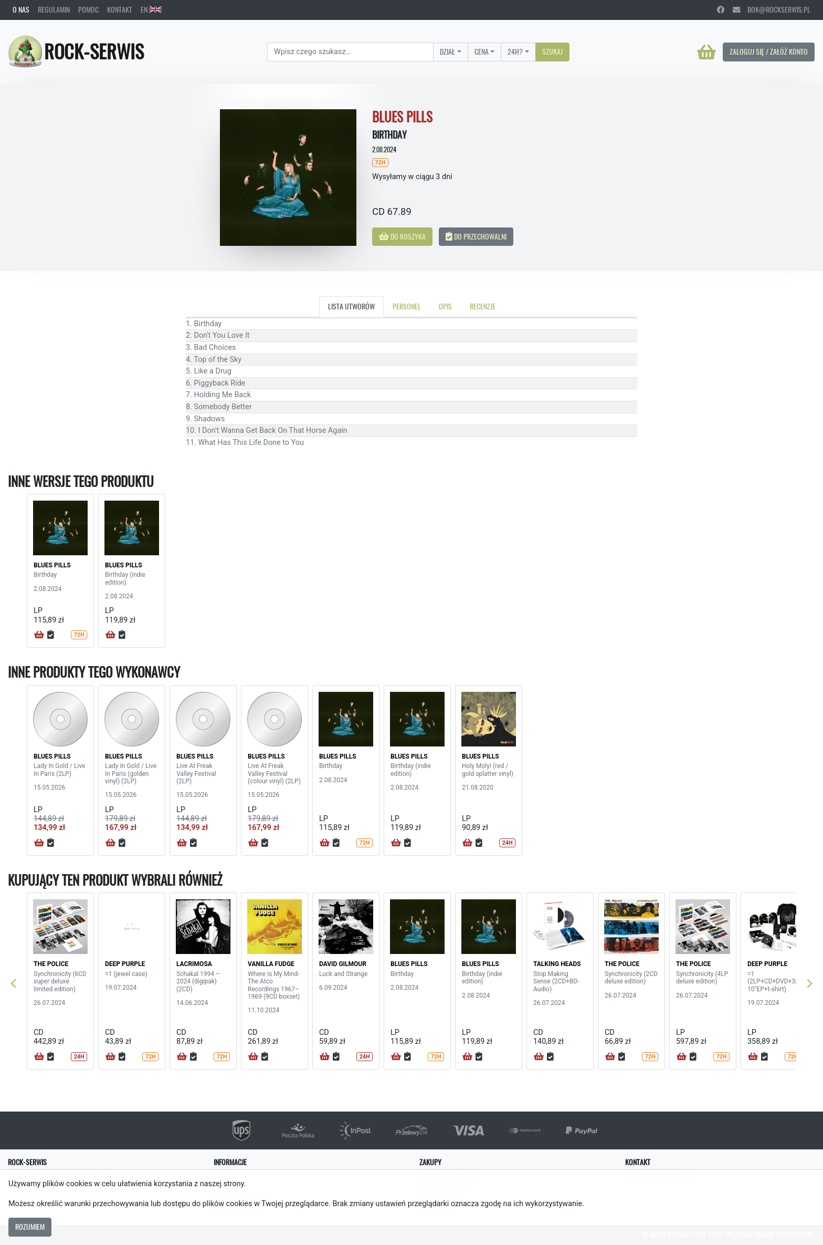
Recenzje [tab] (482, 306)
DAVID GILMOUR (342, 964)
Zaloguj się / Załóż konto (769, 51)
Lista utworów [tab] (351, 306)
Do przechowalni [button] (476, 236)
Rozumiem (30, 1226)
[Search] (350, 52)
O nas (21, 9)
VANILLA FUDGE (271, 964)
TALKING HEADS (557, 964)
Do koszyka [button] (402, 236)
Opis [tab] (445, 306)
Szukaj (552, 51)
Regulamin (54, 9)
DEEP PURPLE (125, 964)
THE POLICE (51, 964)
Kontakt (119, 9)
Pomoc (88, 9)
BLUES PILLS (52, 565)
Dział (447, 51)
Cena (481, 51)
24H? (515, 51)
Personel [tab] (407, 306)
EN (151, 9)
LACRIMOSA (194, 964)
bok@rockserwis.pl (771, 9)
